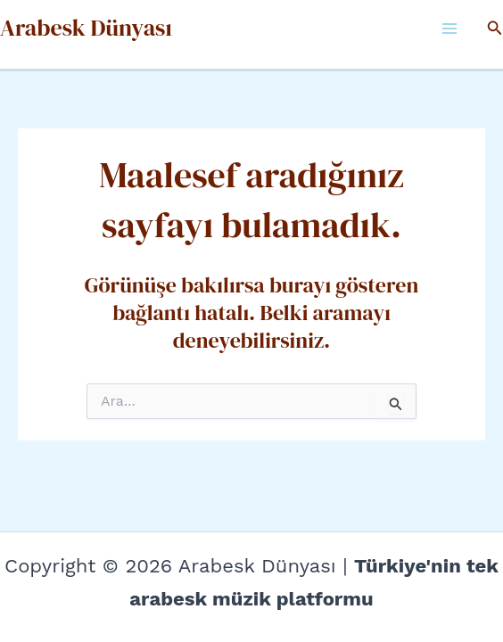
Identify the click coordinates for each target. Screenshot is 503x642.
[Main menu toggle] (449, 28)
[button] (495, 28)
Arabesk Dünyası (86, 28)
